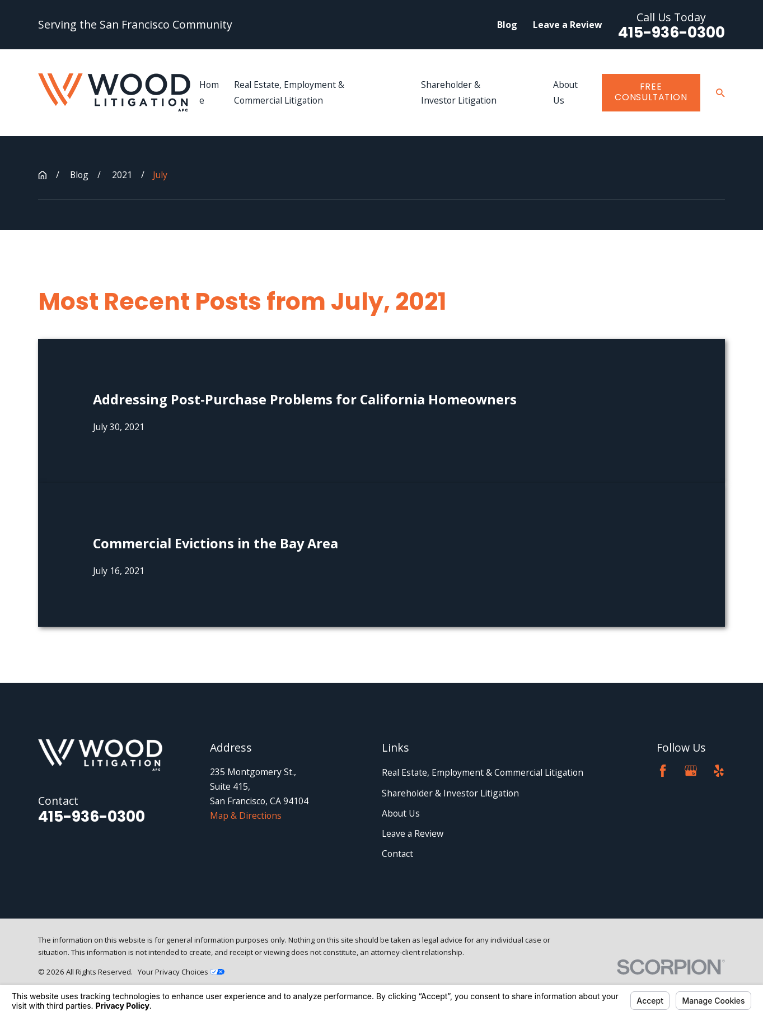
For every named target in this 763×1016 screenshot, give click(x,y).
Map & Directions (246, 815)
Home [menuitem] (209, 92)
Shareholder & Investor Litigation (450, 793)
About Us (401, 813)
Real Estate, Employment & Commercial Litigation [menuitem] (289, 92)
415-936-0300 (671, 32)
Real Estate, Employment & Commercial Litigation (482, 772)
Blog (507, 24)
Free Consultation (651, 92)
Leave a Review (567, 24)
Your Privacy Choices (181, 972)
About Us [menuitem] (565, 92)
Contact (397, 853)
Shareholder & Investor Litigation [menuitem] (459, 92)
